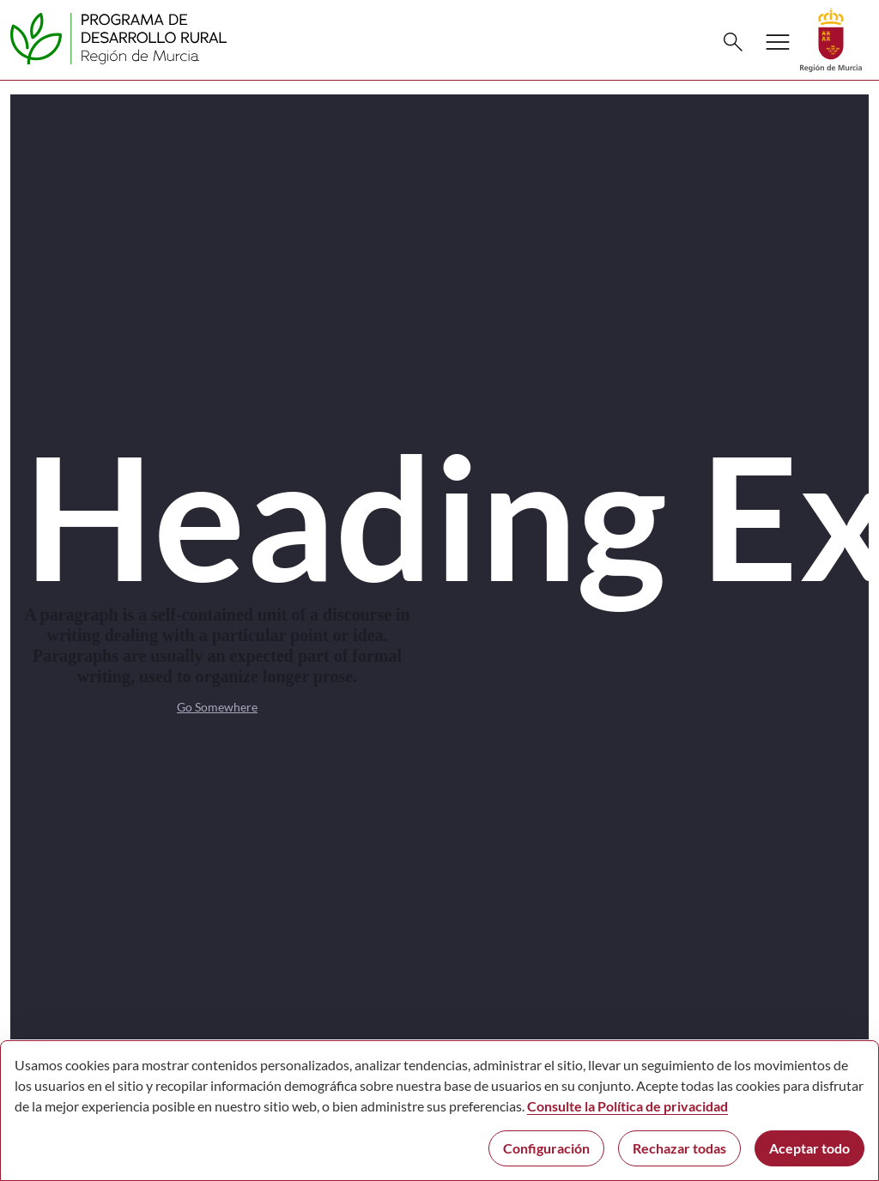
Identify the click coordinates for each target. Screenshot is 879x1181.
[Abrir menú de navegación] (777, 42)
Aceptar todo (809, 1148)
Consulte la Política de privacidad (627, 1106)
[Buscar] (733, 42)
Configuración (546, 1148)
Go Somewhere (217, 707)
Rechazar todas (679, 1148)
